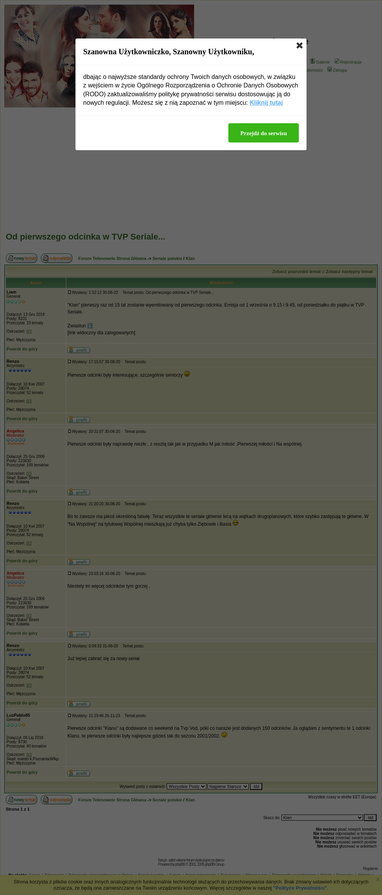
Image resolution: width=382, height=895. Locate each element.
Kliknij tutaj (266, 102)
